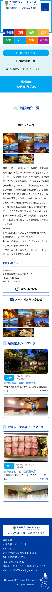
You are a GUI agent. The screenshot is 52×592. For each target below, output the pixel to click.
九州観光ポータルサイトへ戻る (24, 69)
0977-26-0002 (29, 288)
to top (45, 585)
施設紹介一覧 (27, 61)
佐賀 (32, 32)
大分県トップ (27, 53)
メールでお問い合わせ (28, 299)
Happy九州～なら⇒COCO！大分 (21, 8)
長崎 (43, 32)
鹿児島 (44, 40)
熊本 (8, 40)
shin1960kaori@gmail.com (23, 570)
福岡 (20, 32)
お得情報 (8, 32)
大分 (20, 40)
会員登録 (45, 576)
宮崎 (32, 40)
